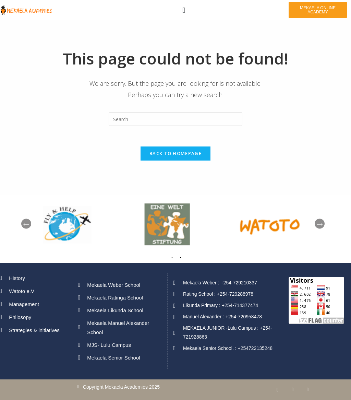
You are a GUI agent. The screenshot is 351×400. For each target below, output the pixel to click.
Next (320, 224)
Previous (26, 224)
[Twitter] (308, 390)
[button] (183, 9)
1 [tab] (172, 259)
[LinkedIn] (293, 390)
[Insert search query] (175, 119)
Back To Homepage (175, 153)
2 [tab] (180, 259)
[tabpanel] (278, 224)
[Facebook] (278, 390)
